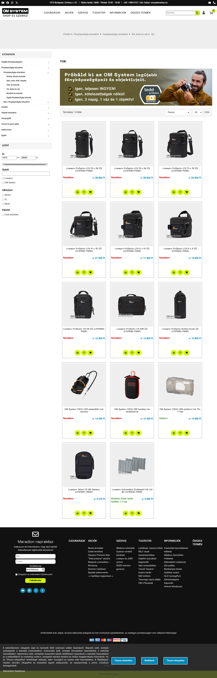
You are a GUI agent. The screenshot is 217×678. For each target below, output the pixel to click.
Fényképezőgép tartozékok (86, 34)
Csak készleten (12, 215)
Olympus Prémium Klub (99, 555)
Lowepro (9, 178)
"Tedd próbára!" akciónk (99, 559)
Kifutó (7, 204)
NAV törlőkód (144, 576)
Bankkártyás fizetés (173, 569)
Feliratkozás (35, 580)
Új (6, 199)
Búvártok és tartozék (14, 93)
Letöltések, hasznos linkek (150, 548)
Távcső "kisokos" (146, 569)
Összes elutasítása (123, 661)
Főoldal (66, 34)
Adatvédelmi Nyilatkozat (40, 574)
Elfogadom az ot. (35, 574)
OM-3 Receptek (145, 583)
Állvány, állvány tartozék (15, 77)
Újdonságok (52, 13)
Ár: (93, 178)
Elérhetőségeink (171, 580)
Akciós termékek (95, 548)
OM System (10, 183)
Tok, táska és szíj (139, 34)
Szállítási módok (171, 573)
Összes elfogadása (175, 661)
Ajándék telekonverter (98, 573)
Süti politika (169, 566)
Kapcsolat (168, 583)
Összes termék (141, 13)
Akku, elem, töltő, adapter (16, 81)
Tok (152, 34)
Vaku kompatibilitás (147, 566)
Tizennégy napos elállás (149, 580)
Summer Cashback (97, 569)
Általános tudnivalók (125, 548)
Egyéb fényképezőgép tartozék (18, 98)
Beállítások (149, 661)
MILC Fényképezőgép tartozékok (16, 102)
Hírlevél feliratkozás (173, 587)
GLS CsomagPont (172, 576)
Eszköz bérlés (144, 573)
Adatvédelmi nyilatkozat (175, 562)
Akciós (8, 195)
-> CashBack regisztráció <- (101, 576)
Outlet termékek (95, 552)
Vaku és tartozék (12, 85)
